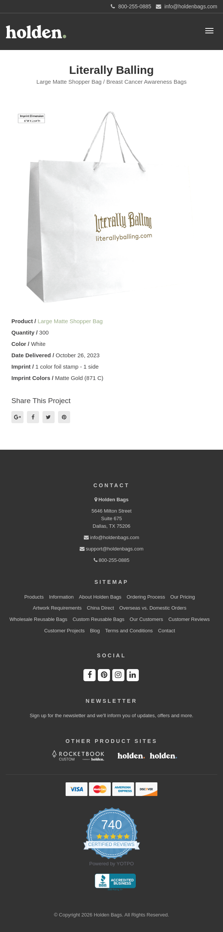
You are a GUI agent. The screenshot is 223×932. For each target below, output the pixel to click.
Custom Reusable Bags (98, 619)
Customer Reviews (189, 619)
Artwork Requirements (57, 608)
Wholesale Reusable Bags (38, 619)
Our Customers (146, 619)
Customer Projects (64, 630)
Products (34, 597)
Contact (166, 630)
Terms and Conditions (129, 630)
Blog (95, 630)
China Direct (100, 608)
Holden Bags (114, 499)
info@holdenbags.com (111, 537)
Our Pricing (182, 597)
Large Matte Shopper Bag (70, 321)
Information (61, 597)
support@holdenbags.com (112, 549)
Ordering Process (146, 597)
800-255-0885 (112, 560)
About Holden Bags (100, 597)
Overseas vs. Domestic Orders (152, 608)
